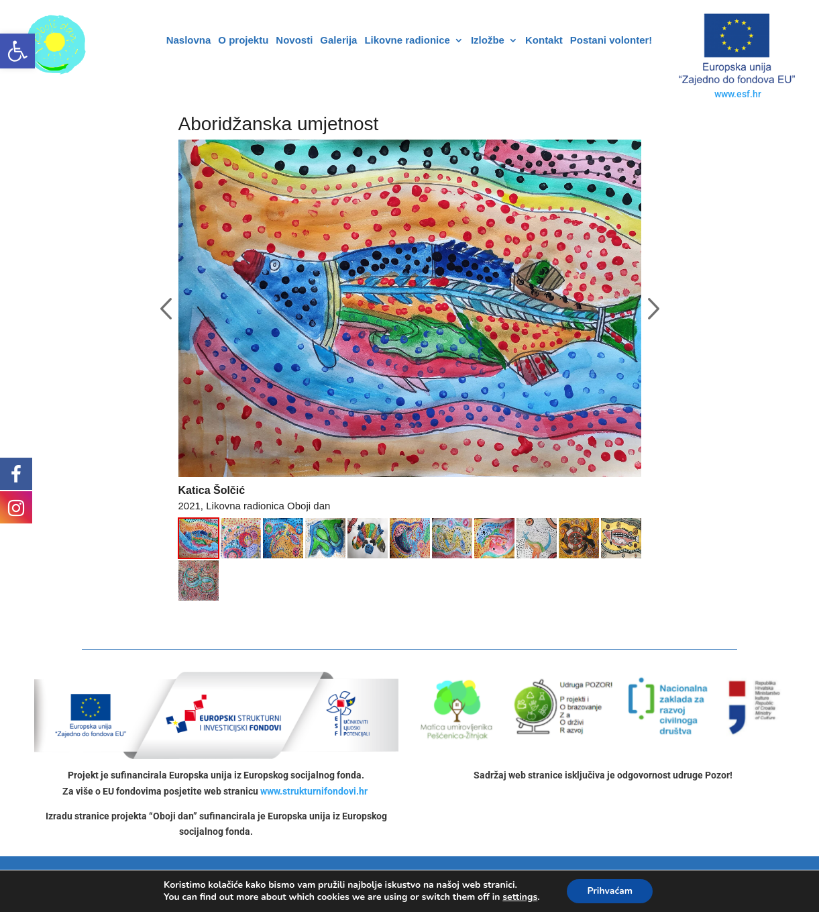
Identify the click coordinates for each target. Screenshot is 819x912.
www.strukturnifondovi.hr (314, 791)
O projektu (243, 40)
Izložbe (487, 40)
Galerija (338, 40)
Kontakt (544, 40)
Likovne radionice (407, 40)
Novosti (294, 40)
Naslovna (188, 40)
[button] (17, 51)
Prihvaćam (610, 890)
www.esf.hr (737, 94)
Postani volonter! (611, 40)
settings (519, 897)
